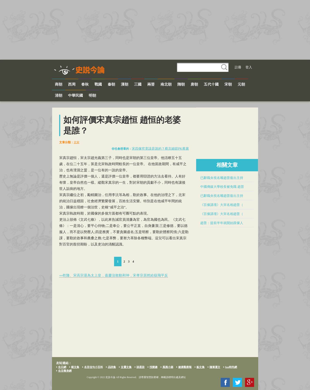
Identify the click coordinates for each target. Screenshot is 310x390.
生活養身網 (65, 370)
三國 (137, 84)
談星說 (141, 367)
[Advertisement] (155, 30)
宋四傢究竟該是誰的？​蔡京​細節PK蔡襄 (160, 148)
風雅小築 (168, 367)
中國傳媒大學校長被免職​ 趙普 (222, 186)
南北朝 (166, 84)
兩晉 (151, 84)
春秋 (85, 84)
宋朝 (228, 84)
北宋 (76, 142)
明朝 (92, 95)
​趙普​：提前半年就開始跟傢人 (221, 223)
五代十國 (211, 84)
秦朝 (111, 84)
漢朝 (124, 84)
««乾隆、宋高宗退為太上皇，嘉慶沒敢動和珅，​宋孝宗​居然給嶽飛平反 (113, 275)
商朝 (58, 84)
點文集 (201, 367)
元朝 (241, 84)
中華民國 (75, 95)
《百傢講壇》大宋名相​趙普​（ (221, 205)
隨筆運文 (215, 367)
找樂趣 (154, 367)
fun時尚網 (231, 367)
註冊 (238, 67)
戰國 (98, 84)
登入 (248, 67)
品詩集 (112, 367)
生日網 (62, 367)
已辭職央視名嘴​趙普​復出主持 (221, 178)
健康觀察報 (185, 367)
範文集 (75, 367)
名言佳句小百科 (93, 367)
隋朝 (181, 84)
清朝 (58, 95)
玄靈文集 (126, 367)
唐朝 (194, 84)
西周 (71, 84)
